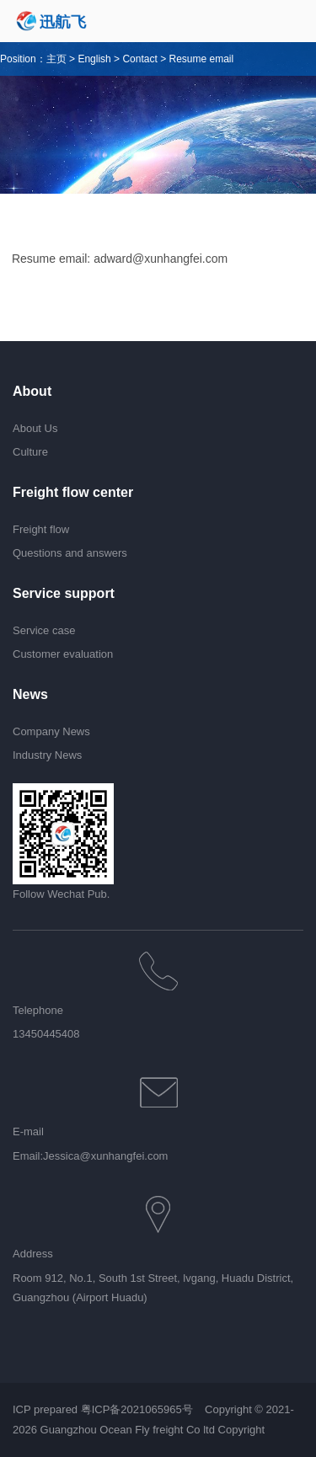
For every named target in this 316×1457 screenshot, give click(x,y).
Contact (139, 59)
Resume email (201, 59)
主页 (56, 59)
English (94, 59)
